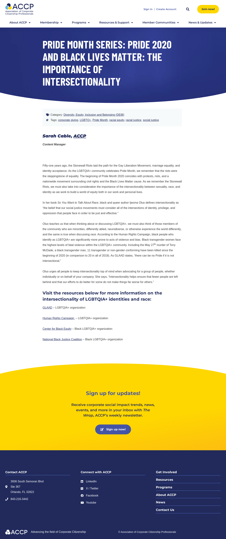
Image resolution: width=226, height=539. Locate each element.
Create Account (166, 9)
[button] (188, 9)
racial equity (116, 120)
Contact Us (165, 509)
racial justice (133, 120)
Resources (164, 479)
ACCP (79, 135)
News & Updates (202, 22)
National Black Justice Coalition (62, 339)
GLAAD (47, 307)
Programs (81, 22)
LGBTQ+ (85, 120)
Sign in (148, 9)
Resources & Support (116, 22)
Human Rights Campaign (59, 318)
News (160, 502)
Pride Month (100, 120)
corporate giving (68, 120)
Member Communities (160, 22)
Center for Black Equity (57, 328)
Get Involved (166, 472)
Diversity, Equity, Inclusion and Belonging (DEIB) (94, 114)
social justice (151, 120)
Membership (51, 22)
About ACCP (20, 22)
